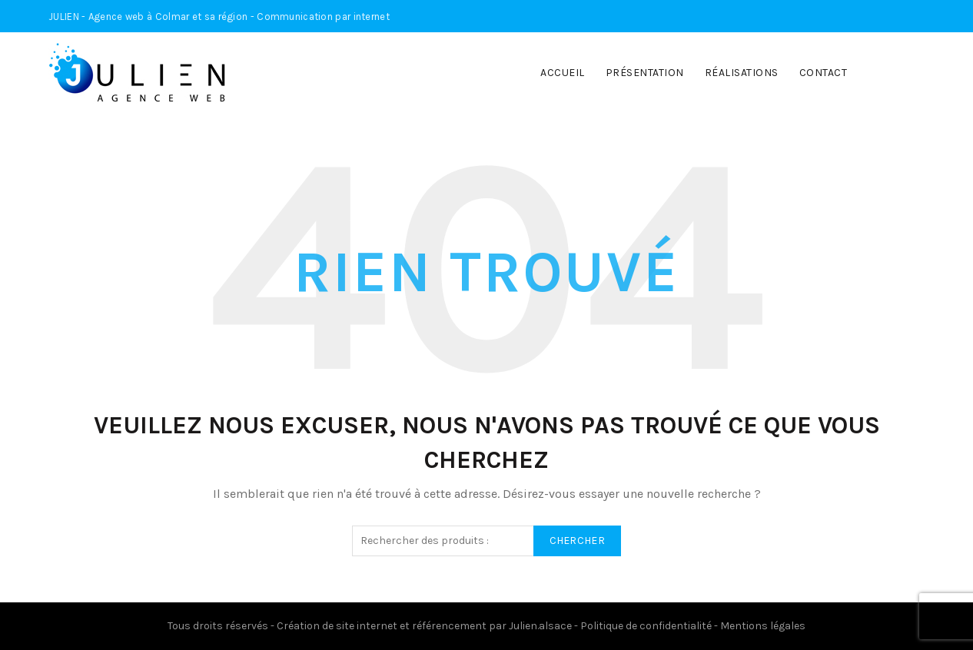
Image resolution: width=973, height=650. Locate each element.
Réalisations (742, 72)
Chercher (577, 540)
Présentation (645, 72)
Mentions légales (762, 625)
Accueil (562, 72)
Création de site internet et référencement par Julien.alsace (424, 625)
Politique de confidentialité (646, 625)
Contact (823, 72)
